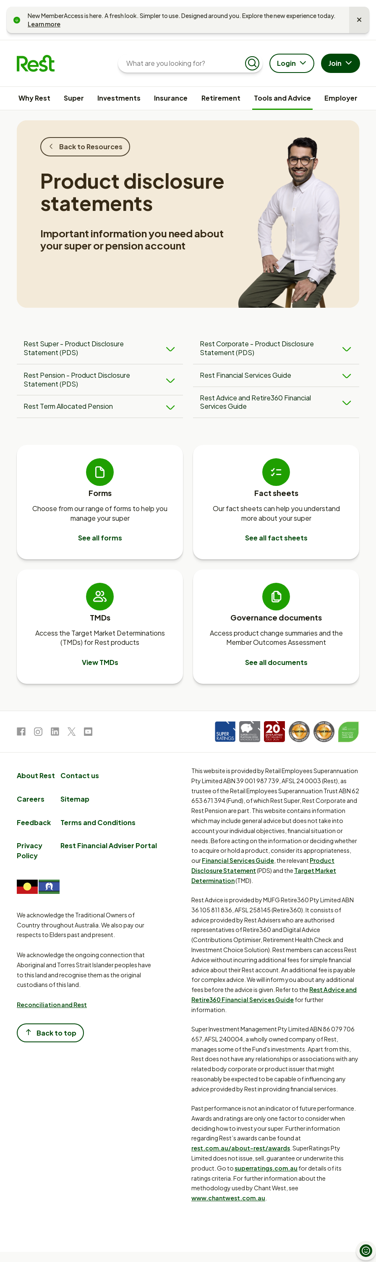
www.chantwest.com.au (228, 1198)
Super (74, 97)
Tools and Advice (282, 97)
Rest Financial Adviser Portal (108, 845)
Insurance (171, 97)
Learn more (44, 24)
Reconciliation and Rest (52, 1004)
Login (292, 63)
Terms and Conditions (98, 822)
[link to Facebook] (21, 733)
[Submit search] (252, 63)
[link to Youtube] (88, 733)
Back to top (50, 1032)
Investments (119, 97)
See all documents (276, 662)
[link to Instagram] (38, 733)
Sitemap (74, 799)
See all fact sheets (276, 537)
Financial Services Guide (238, 860)
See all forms (100, 537)
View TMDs (100, 662)
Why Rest (34, 97)
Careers (30, 799)
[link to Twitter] (72, 733)
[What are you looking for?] (183, 63)
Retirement (220, 97)
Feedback (34, 822)
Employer (341, 97)
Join (341, 63)
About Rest (36, 775)
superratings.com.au (266, 1168)
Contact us (79, 775)
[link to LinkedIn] (55, 733)
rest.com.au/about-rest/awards (240, 1148)
